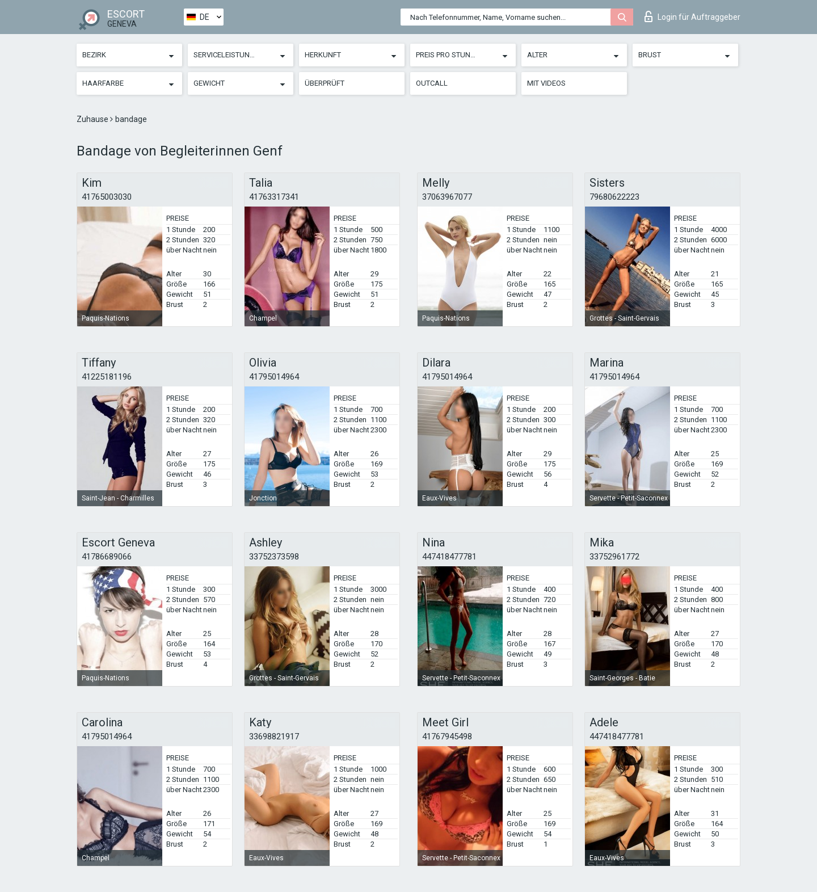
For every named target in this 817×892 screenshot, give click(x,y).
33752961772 (614, 557)
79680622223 (614, 197)
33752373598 (274, 557)
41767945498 (447, 736)
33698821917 (274, 736)
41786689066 (107, 557)
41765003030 (107, 197)
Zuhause (93, 119)
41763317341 (274, 197)
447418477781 (449, 557)
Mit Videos (546, 83)
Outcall (432, 83)
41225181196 (107, 377)
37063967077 (447, 197)
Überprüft (324, 83)
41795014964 (274, 377)
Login (692, 16)
